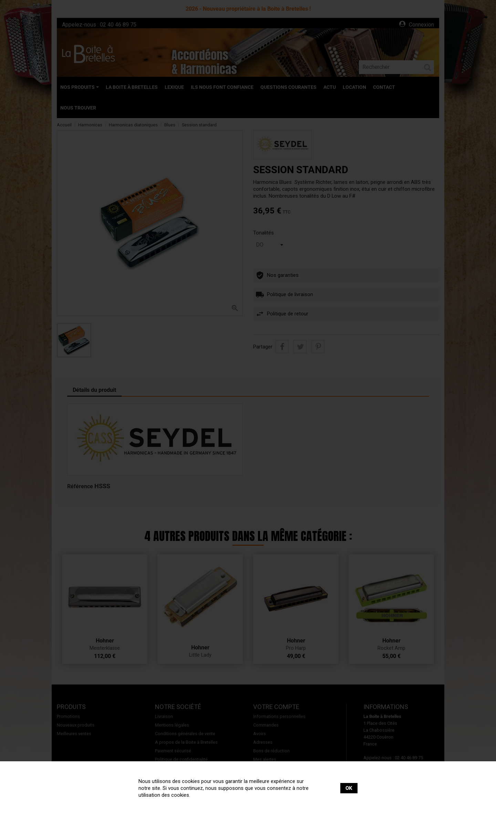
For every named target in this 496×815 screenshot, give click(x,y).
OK (348, 788)
